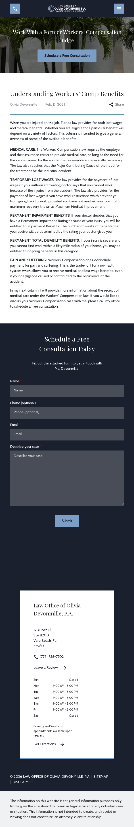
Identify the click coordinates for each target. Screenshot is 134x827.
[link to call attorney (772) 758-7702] (15, 9)
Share (116, 104)
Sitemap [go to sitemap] (101, 776)
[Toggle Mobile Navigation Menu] (119, 9)
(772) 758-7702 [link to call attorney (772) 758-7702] (49, 656)
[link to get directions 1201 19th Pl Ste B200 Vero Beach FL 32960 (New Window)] (67, 640)
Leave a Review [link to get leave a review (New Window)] (50, 668)
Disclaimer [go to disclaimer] (23, 782)
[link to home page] (67, 8)
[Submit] (67, 521)
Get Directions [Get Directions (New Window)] (49, 744)
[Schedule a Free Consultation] (67, 55)
